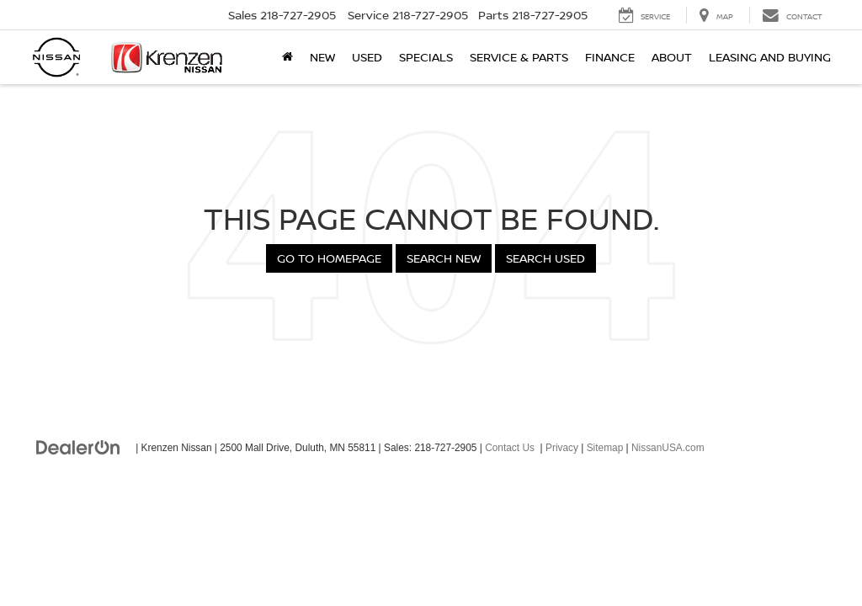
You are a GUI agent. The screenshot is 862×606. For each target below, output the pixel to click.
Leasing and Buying (770, 57)
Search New (444, 258)
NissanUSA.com (668, 448)
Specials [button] (426, 57)
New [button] (322, 57)
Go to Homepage (329, 258)
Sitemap (605, 448)
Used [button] (367, 57)
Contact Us (510, 448)
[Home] (287, 57)
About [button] (672, 57)
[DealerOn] (78, 447)
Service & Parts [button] (519, 57)
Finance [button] (610, 57)
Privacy (561, 448)
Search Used (545, 258)
